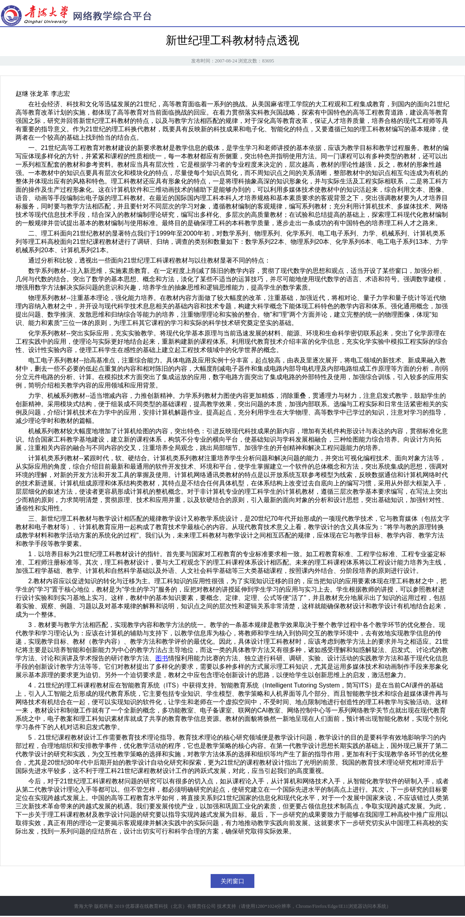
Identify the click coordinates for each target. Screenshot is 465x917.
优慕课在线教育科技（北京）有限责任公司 (170, 906)
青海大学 (83, 906)
